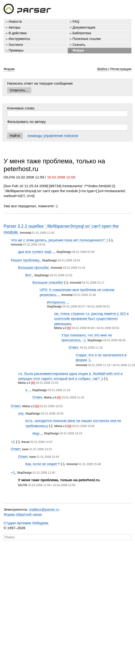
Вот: (28, 275)
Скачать (79, 45)
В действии (18, 33)
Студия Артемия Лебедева (26, 523)
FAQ (76, 21)
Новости (15, 21)
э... (27, 390)
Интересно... (57, 302)
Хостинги (16, 45)
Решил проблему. (25, 260)
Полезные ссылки (87, 39)
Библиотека (82, 33)
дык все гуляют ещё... (36, 252)
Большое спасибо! (48, 282)
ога (20, 413)
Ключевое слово (21, 108)
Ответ (73, 347)
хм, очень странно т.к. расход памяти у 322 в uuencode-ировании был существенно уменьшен (91, 319)
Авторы (14, 27)
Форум (78, 50)
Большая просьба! (33, 267)
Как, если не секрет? (42, 464)
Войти (102, 69)
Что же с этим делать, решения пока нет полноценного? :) (59, 240)
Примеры (16, 50)
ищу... (37, 433)
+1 (13, 442)
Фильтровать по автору (26, 122)
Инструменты (19, 39)
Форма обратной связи (23, 514)
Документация (84, 27)
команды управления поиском (53, 136)
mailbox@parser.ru (44, 509)
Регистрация (120, 69)
